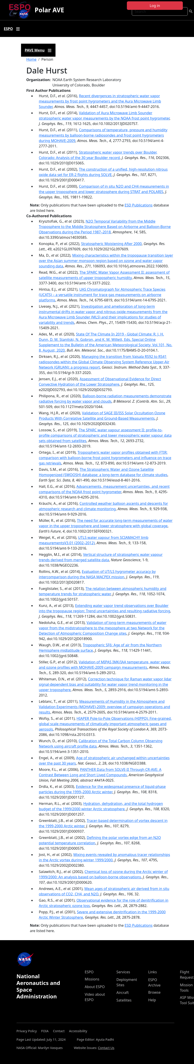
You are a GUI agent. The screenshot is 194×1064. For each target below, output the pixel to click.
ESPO (89, 971)
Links (152, 971)
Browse (154, 992)
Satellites (123, 1000)
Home (31, 59)
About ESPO (95, 986)
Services (123, 971)
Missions (92, 979)
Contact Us (106, 1048)
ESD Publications (139, 205)
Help (152, 999)
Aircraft (122, 992)
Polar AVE (49, 10)
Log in (155, 5)
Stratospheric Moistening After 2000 (111, 243)
